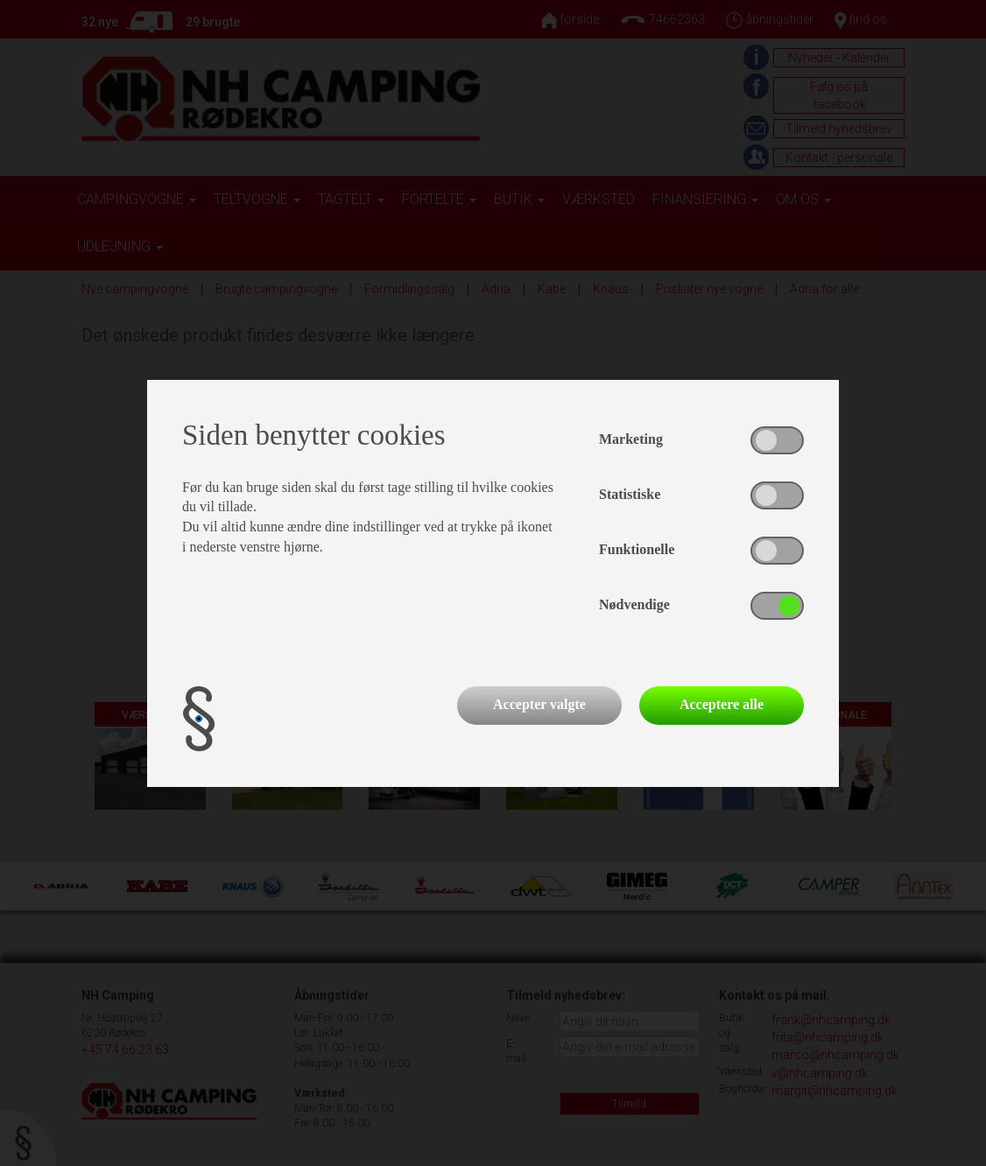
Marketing (631, 439)
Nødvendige (634, 604)
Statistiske (629, 494)
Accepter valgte (539, 704)
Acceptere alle (722, 704)
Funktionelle (636, 549)
